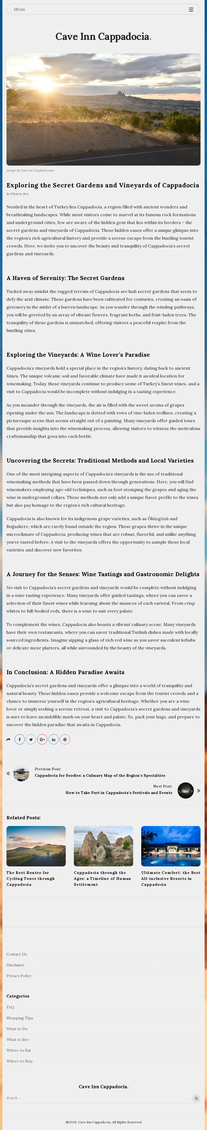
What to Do (17, 1028)
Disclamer (15, 965)
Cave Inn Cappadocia (102, 36)
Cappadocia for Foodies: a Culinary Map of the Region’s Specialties (100, 775)
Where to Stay (19, 1061)
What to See (19, 194)
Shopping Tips (19, 1018)
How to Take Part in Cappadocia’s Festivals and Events (118, 792)
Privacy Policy (18, 975)
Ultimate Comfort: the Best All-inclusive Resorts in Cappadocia (171, 878)
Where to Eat (18, 1050)
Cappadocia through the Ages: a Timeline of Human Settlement (102, 878)
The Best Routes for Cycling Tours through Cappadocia (30, 878)
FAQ (10, 1007)
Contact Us (16, 954)
